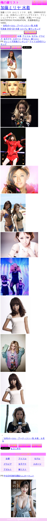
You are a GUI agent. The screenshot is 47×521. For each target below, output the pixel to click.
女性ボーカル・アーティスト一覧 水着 (20, 26)
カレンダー (24, 445)
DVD (9, 29)
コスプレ (24, 29)
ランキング (39, 2)
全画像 (13, 445)
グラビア (8, 464)
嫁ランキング (34, 29)
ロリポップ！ (34, 519)
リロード (5, 47)
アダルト (26, 39)
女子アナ (8, 39)
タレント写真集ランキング (16, 41)
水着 (17, 29)
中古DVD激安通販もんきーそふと (19, 476)
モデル (35, 36)
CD (13, 29)
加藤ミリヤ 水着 (15, 7)
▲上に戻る (16, 448)
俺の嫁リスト (9, 2)
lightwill (20, 519)
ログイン (44, 2)
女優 (19, 36)
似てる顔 (16, 47)
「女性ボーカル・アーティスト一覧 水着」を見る (23, 439)
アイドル (26, 36)
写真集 (4, 29)
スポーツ (17, 39)
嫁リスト (34, 2)
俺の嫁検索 (30, 32)
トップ (4, 445)
